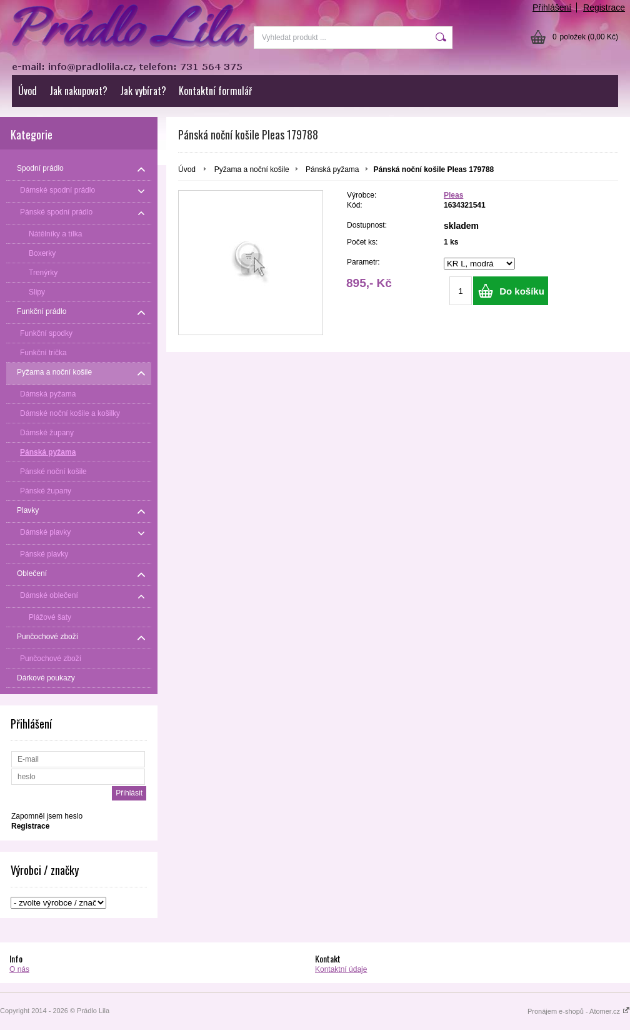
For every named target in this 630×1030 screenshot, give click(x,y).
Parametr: (363, 262)
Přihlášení (551, 8)
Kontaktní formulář (215, 90)
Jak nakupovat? (78, 90)
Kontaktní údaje (341, 969)
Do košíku (521, 291)
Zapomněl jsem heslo (46, 816)
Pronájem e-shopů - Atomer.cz (579, 1011)
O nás (19, 969)
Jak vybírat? (143, 90)
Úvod (27, 90)
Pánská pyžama (332, 169)
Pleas (453, 195)
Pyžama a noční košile (251, 169)
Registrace (604, 8)
